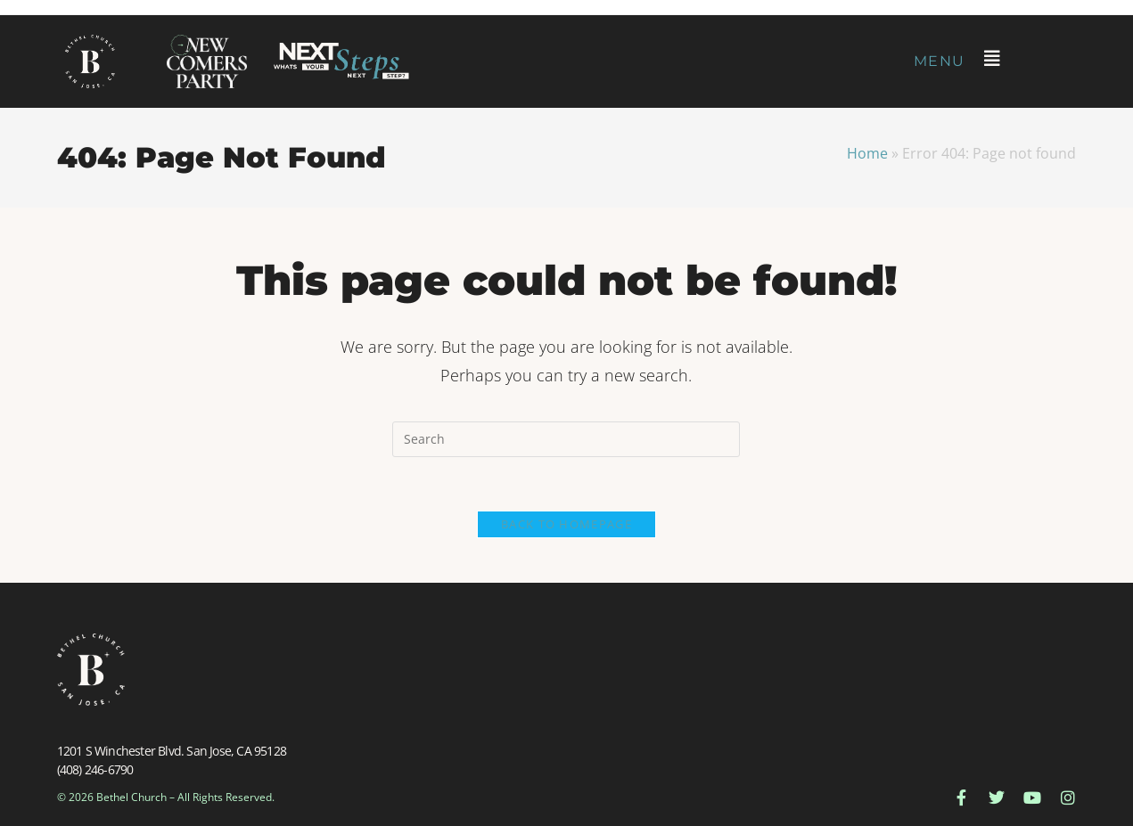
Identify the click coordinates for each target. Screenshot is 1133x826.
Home (867, 153)
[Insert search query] (566, 439)
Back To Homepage (566, 524)
